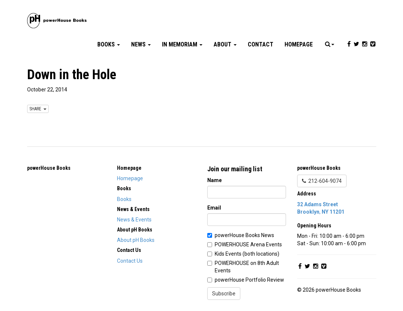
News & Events (134, 220)
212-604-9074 (322, 181)
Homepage (299, 44)
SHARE (37, 108)
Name (214, 180)
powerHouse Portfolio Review (249, 280)
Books (108, 44)
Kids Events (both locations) (247, 254)
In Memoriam (182, 44)
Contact (260, 44)
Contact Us (130, 261)
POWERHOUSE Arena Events (248, 244)
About (225, 44)
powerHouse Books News (244, 235)
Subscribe (223, 294)
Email (214, 208)
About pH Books (136, 240)
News (141, 44)
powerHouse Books (49, 168)
